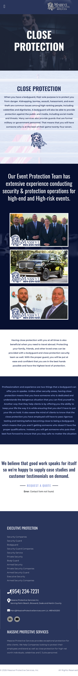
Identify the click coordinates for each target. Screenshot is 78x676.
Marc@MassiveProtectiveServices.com (27, 610)
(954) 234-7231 (24, 591)
